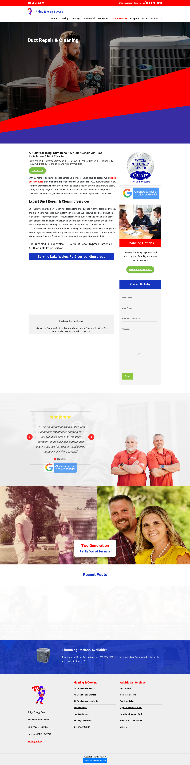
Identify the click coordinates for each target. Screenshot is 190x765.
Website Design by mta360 (95, 757)
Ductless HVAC (127, 701)
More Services (120, 18)
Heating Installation (82, 720)
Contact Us (156, 18)
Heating (76, 18)
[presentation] (140, 364)
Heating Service (81, 714)
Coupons (134, 18)
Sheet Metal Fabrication (131, 720)
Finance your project (140, 269)
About (145, 18)
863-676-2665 (152, 2)
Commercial (89, 18)
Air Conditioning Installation (86, 701)
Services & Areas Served (95, 760)
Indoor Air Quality (82, 727)
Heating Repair (80, 708)
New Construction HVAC (131, 714)
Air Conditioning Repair (84, 688)
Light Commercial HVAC (131, 708)
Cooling (64, 18)
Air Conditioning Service (85, 695)
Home (54, 18)
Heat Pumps (125, 688)
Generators (104, 18)
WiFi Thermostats (128, 695)
